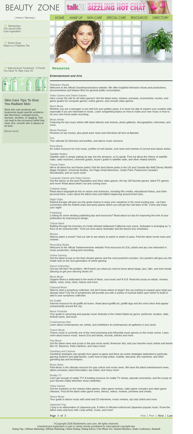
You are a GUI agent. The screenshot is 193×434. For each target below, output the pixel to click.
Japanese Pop (58, 404)
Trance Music (57, 330)
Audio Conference (141, 429)
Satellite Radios (58, 154)
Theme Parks (57, 164)
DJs (52, 138)
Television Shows (59, 84)
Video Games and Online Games (68, 95)
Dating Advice (89, 429)
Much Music (56, 106)
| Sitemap (28, 17)
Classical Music (58, 287)
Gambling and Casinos (62, 351)
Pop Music (56, 340)
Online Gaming (58, 255)
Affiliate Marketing (34, 429)
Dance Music (57, 396)
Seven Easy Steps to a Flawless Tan (16, 44)
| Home (18, 17)
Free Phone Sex (105, 429)
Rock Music (56, 146)
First (143, 415)
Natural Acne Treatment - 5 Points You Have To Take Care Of (24, 69)
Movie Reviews (58, 130)
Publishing (56, 212)
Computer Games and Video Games (70, 178)
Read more (11, 131)
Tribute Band (57, 223)
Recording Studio (59, 244)
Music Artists (57, 119)
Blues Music (56, 276)
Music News (56, 364)
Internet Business (122, 429)
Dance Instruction (59, 266)
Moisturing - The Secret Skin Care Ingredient (12, 28)
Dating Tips (18, 429)
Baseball (156, 429)
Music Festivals (58, 311)
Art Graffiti (55, 300)
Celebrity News (58, 188)
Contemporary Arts (60, 322)
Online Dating (73, 429)
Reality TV (56, 375)
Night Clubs (56, 199)
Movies (54, 234)
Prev (151, 415)
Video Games (57, 386)
